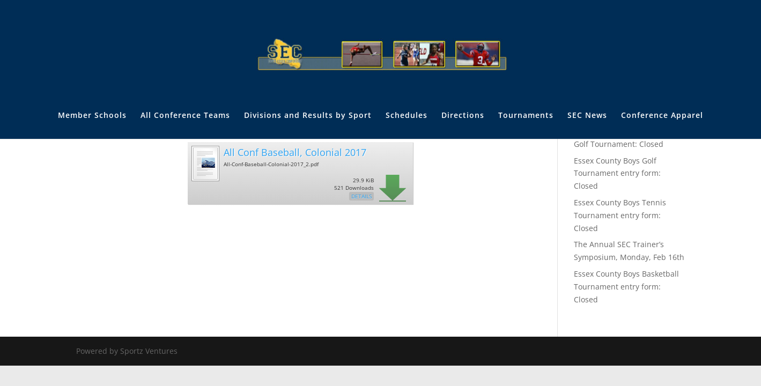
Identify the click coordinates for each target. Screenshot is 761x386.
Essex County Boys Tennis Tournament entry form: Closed (620, 215)
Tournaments (525, 116)
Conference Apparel (662, 116)
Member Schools (92, 116)
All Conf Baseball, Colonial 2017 (295, 152)
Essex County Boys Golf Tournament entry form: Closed (617, 173)
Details (361, 196)
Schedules (406, 116)
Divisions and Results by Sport (308, 116)
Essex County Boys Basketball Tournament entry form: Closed (626, 287)
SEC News (587, 116)
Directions (462, 116)
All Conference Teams (185, 116)
